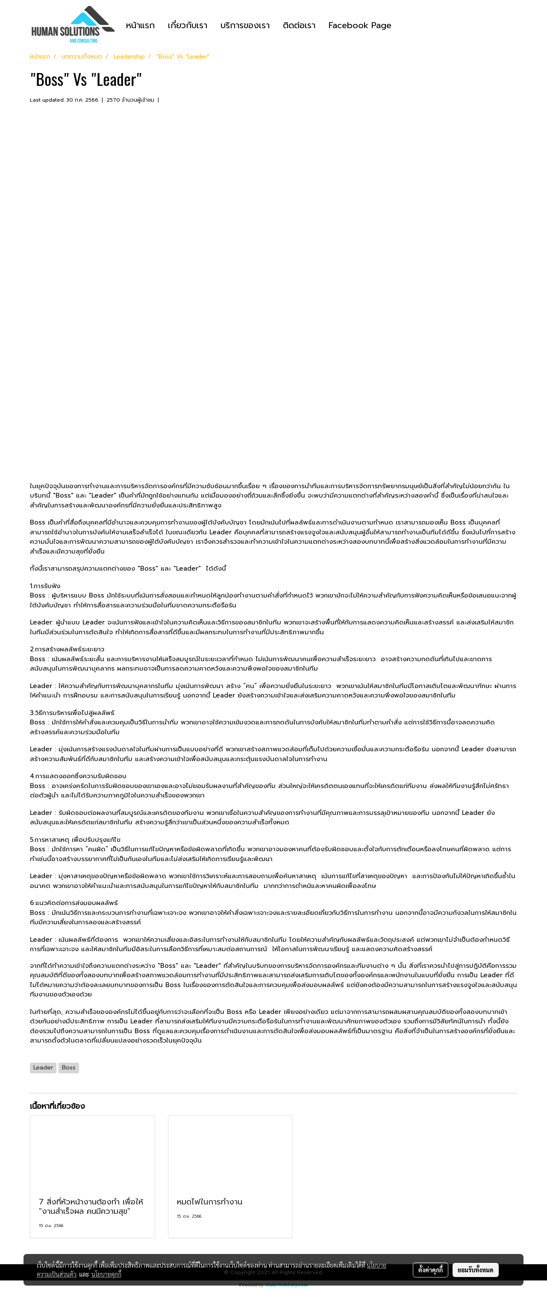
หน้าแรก (140, 25)
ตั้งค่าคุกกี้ (430, 1270)
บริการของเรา (245, 25)
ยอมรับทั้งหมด (476, 1270)
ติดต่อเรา (299, 25)
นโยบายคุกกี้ (106, 1274)
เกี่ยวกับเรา (187, 25)
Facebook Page (360, 25)
